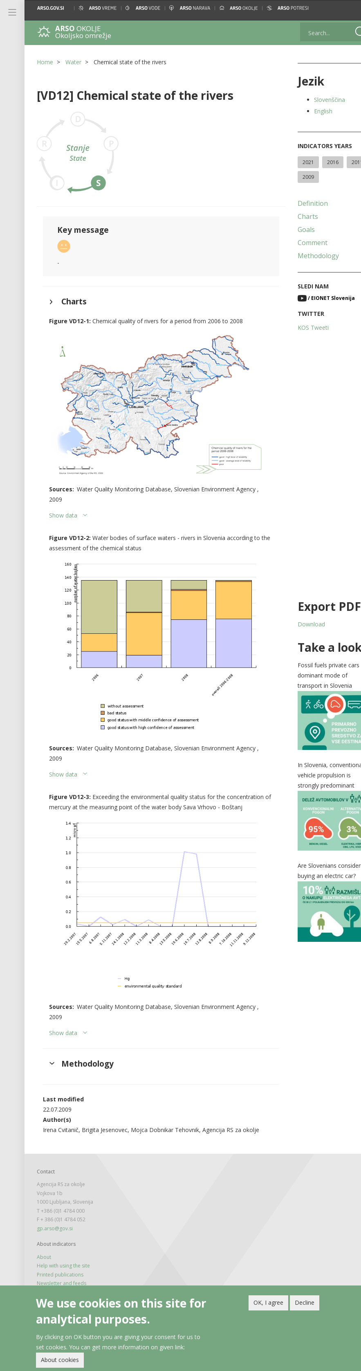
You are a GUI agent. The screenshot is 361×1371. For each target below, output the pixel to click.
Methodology (305, 255)
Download (298, 624)
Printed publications (60, 1253)
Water (73, 62)
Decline (304, 1302)
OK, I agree (268, 1302)
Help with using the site (63, 1244)
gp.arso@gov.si (55, 1207)
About (44, 1236)
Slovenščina (316, 100)
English (310, 111)
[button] (347, 8)
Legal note (49, 1270)
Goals (293, 229)
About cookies (60, 1360)
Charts (295, 216)
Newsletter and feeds (61, 1262)
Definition (300, 203)
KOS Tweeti (300, 327)
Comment (299, 242)
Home (45, 62)
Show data (63, 506)
